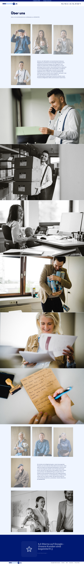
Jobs (70, 3)
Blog (73, 3)
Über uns (66, 3)
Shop (62, 3)
